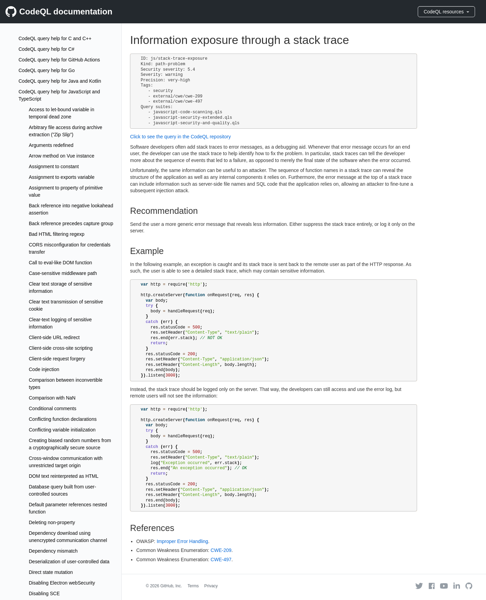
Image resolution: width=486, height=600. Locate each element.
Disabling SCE (44, 593)
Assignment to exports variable (61, 177)
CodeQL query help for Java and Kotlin (60, 81)
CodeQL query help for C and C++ (55, 38)
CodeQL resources (446, 11)
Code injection (44, 369)
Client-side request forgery (57, 358)
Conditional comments (52, 408)
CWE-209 (221, 550)
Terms (193, 586)
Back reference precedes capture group (71, 223)
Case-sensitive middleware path (63, 273)
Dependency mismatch (53, 551)
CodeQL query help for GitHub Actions (59, 59)
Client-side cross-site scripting (61, 348)
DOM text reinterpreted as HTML (63, 476)
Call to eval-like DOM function (60, 262)
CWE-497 (221, 559)
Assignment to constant (54, 166)
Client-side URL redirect (54, 337)
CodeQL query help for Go (47, 70)
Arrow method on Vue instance (61, 156)
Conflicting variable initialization (62, 429)
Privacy (211, 586)
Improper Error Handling (182, 541)
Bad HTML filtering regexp (56, 234)
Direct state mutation (51, 572)
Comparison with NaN (52, 398)
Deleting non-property (52, 522)
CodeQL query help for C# (46, 49)
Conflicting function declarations (63, 419)
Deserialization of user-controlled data (69, 561)
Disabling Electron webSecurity (62, 583)
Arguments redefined (51, 145)
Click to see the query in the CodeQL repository (180, 136)
